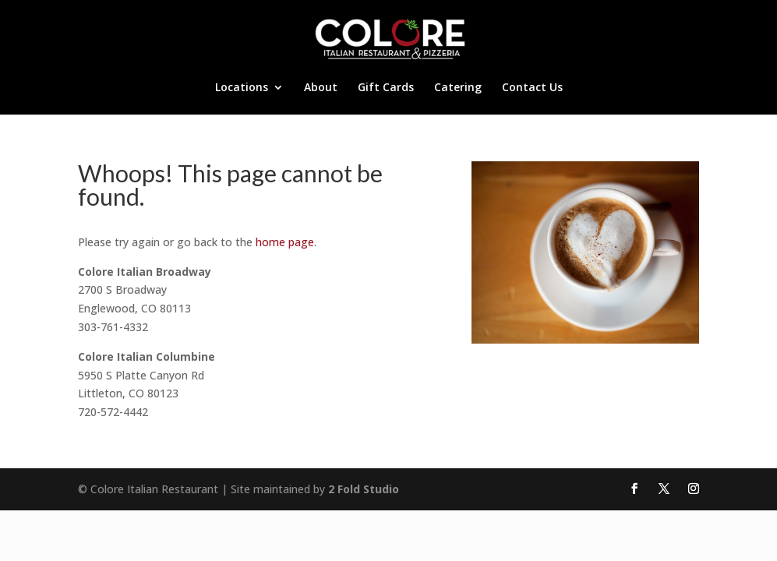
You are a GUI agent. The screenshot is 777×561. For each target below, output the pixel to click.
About (320, 88)
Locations (241, 88)
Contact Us (532, 88)
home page (285, 242)
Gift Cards (386, 88)
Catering (458, 88)
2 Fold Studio (363, 489)
